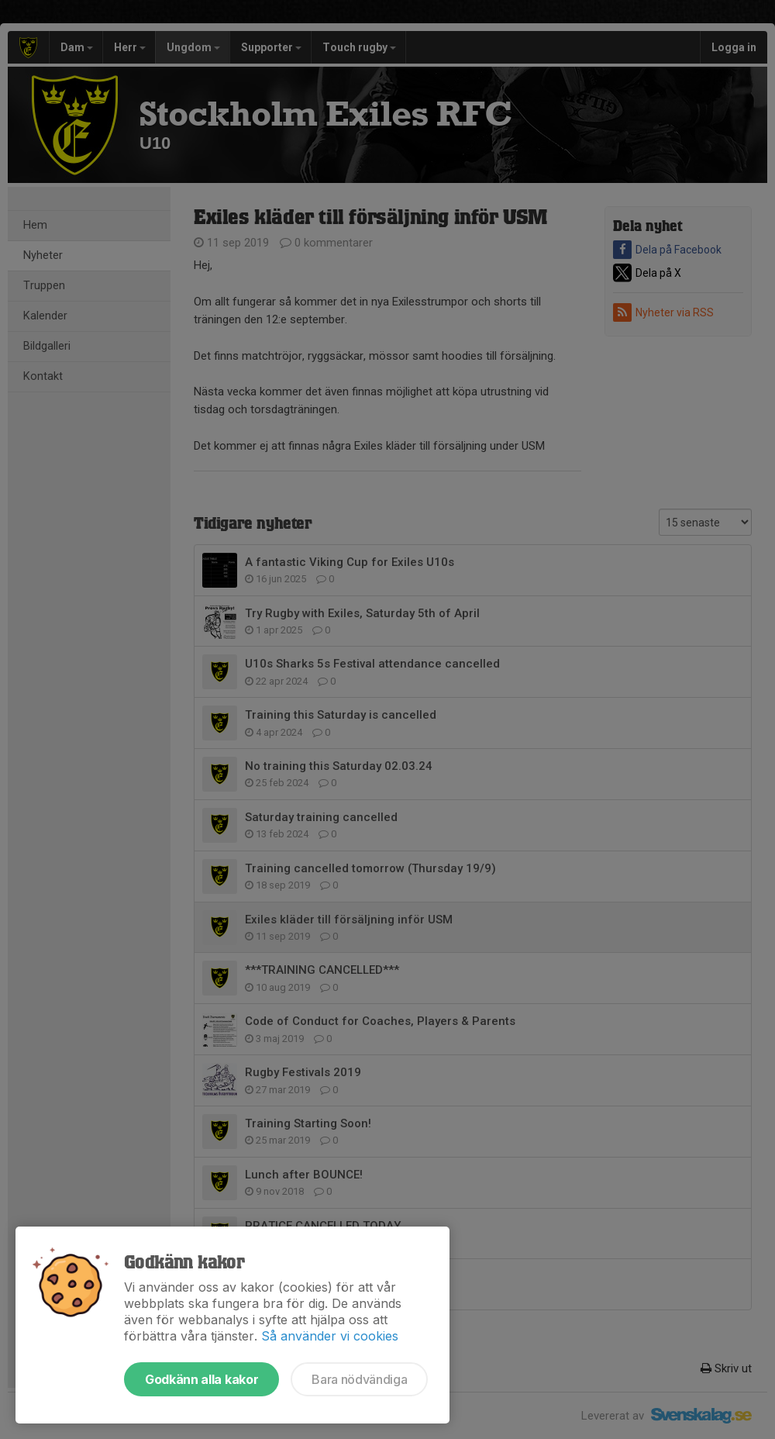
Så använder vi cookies (329, 1336)
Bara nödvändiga (359, 1379)
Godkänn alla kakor (201, 1379)
